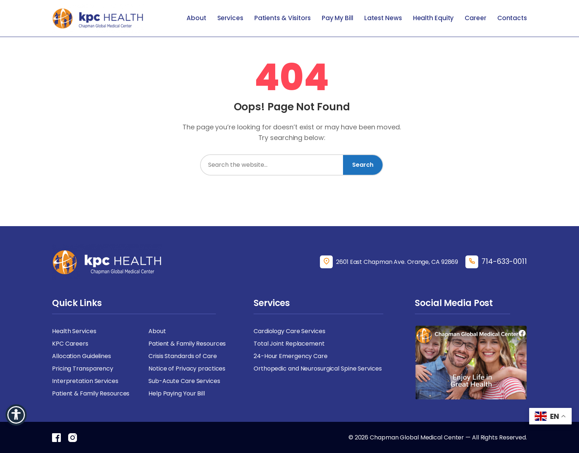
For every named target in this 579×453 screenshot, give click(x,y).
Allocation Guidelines (81, 356)
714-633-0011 (504, 261)
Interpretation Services (85, 381)
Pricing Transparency (82, 368)
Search (362, 165)
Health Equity (433, 18)
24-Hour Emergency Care (291, 356)
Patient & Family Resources (187, 343)
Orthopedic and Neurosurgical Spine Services (318, 368)
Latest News (383, 18)
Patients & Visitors (282, 18)
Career (475, 18)
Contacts (512, 18)
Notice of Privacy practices (186, 368)
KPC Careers (70, 343)
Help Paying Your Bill (176, 393)
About (196, 18)
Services (230, 18)
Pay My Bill (337, 18)
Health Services (74, 331)
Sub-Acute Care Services (184, 381)
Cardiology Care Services (289, 331)
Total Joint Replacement (289, 343)
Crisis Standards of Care (182, 356)
